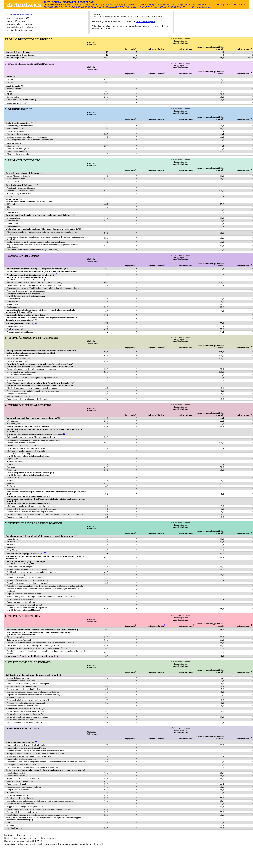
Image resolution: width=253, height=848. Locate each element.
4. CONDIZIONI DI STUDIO (167, 4)
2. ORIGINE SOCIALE (113, 4)
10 (36, 323)
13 (79, 629)
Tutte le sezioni (204, 7)
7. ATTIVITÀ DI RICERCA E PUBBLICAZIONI (80, 7)
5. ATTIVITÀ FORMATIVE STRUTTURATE (202, 4)
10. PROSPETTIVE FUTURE (181, 7)
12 (45, 553)
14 (36, 741)
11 (64, 434)
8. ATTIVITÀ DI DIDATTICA (116, 7)
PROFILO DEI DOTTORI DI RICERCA (28, 39)
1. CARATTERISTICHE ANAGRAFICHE (82, 4)
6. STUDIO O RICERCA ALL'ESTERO (28, 405)
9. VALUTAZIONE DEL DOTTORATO (148, 7)
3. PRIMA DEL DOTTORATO (139, 4)
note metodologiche (145, 21)
